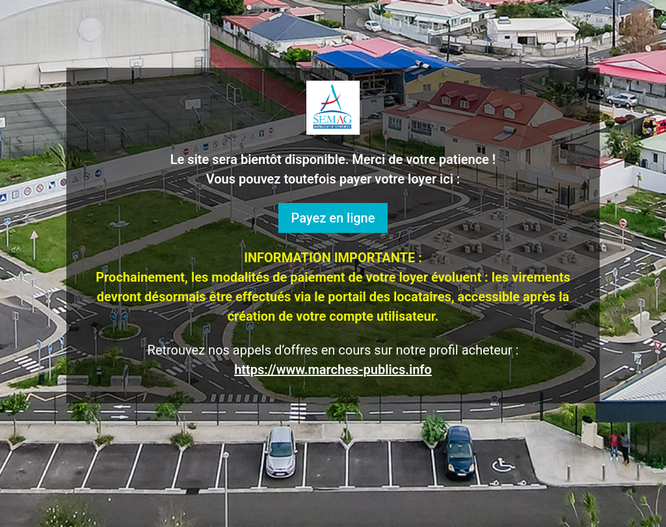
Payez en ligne (333, 218)
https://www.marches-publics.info (333, 369)
